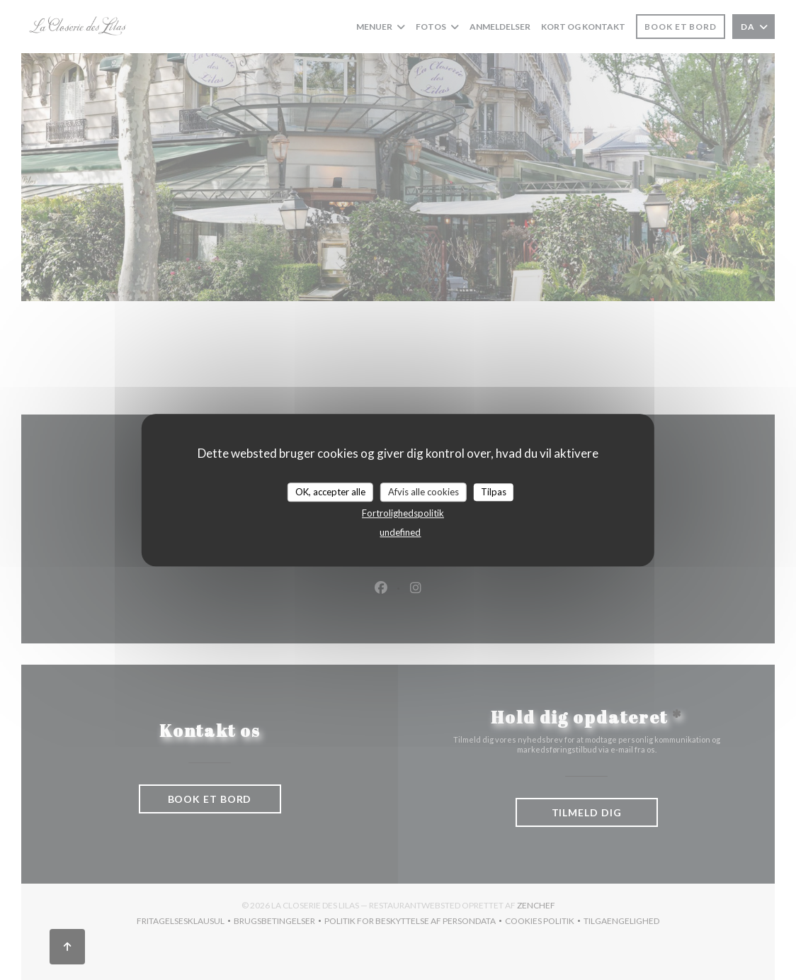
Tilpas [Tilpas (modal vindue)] (493, 491)
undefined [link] (400, 532)
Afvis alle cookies (423, 491)
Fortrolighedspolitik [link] (403, 513)
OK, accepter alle (330, 491)
